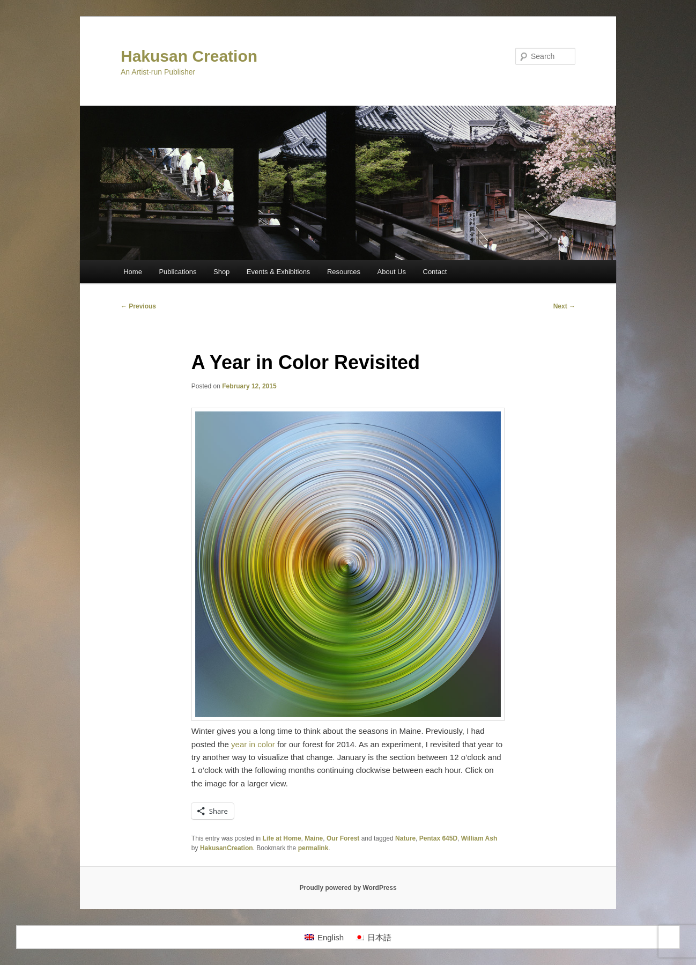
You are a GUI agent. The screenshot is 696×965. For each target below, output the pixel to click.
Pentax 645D (438, 838)
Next (564, 306)
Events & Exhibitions (278, 272)
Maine (314, 838)
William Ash (479, 838)
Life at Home (282, 838)
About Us (391, 272)
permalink (313, 848)
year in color (253, 744)
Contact (435, 272)
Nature (405, 838)
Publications (177, 272)
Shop (221, 272)
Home (132, 272)
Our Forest (343, 838)
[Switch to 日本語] (373, 937)
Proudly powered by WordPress (347, 888)
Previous (138, 306)
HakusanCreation (226, 848)
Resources (343, 272)
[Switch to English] (324, 937)
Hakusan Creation (189, 56)
